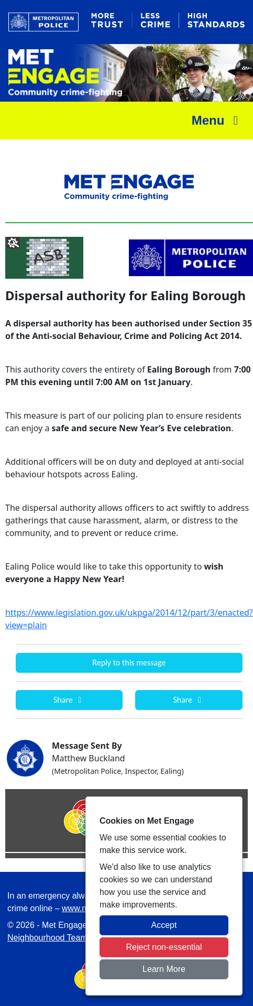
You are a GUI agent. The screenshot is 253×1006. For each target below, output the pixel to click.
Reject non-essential (164, 947)
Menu (218, 120)
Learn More (163, 969)
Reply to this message (129, 663)
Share (69, 700)
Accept (164, 925)
